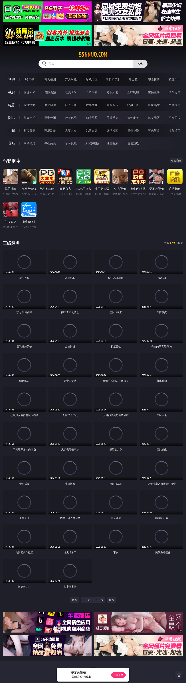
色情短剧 (133, 143)
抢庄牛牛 (174, 79)
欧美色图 (71, 118)
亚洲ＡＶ (29, 92)
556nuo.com (93, 54)
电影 (11, 104)
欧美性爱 (92, 105)
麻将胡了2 (112, 79)
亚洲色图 (50, 118)
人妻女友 (71, 130)
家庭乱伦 (50, 130)
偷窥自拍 (29, 118)
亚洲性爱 (29, 105)
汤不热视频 (91, 143)
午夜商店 (50, 143)
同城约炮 (29, 143)
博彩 (11, 79)
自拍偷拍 (50, 92)
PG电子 (29, 79)
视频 (11, 92)
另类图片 (174, 118)
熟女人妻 (112, 92)
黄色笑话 (154, 130)
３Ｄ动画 (92, 92)
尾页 (111, 600)
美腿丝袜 (112, 118)
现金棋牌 (154, 79)
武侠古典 (92, 130)
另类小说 (133, 130)
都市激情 (29, 130)
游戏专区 (92, 79)
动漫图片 (92, 118)
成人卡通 (71, 105)
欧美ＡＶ (71, 92)
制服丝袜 (112, 105)
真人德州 (50, 79)
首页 (74, 600)
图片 (11, 117)
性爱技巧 (174, 130)
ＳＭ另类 (174, 92)
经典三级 (133, 105)
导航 (11, 143)
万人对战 (71, 79)
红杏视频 (112, 143)
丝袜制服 (133, 92)
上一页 (86, 600)
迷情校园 (112, 130)
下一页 (99, 600)
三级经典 (11, 243)
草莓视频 (71, 143)
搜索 (140, 64)
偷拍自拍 (50, 105)
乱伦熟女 (154, 105)
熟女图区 (154, 118)
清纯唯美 (133, 118)
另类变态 (174, 105)
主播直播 (154, 92)
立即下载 (118, 675)
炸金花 (133, 79)
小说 (11, 130)
